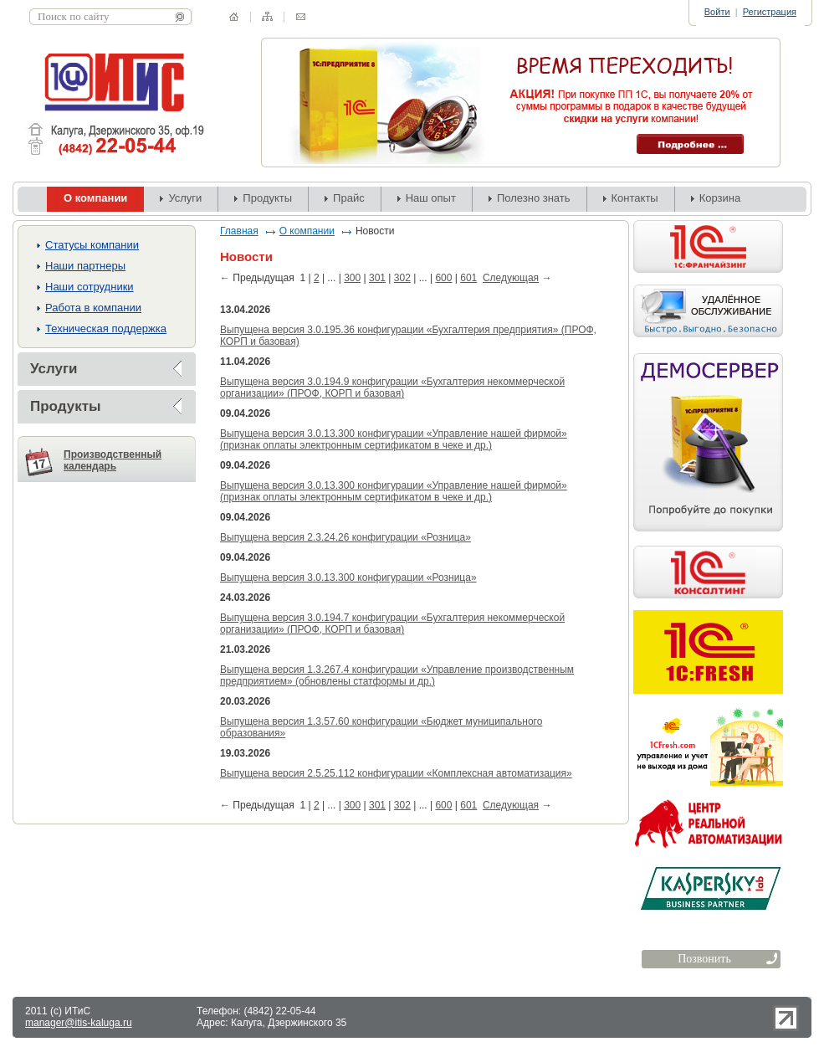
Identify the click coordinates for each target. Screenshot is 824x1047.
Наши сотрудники (89, 286)
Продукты (267, 198)
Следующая (511, 278)
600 (443, 278)
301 (377, 278)
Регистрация (769, 12)
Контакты (635, 198)
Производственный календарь (112, 460)
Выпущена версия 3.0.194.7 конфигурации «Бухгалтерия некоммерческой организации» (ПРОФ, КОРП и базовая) (392, 623)
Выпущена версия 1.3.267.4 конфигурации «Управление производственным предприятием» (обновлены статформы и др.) (397, 675)
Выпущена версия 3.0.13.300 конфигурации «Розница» (348, 577)
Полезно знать (534, 198)
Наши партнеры (85, 265)
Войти (717, 12)
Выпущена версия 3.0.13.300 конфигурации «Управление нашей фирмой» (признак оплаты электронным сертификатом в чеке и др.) (393, 439)
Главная (239, 231)
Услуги (185, 198)
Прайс (349, 198)
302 (402, 278)
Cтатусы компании (92, 245)
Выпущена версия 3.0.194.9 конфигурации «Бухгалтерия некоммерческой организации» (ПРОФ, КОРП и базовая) (392, 387)
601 (468, 278)
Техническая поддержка (105, 328)
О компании (307, 231)
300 (352, 278)
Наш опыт (431, 198)
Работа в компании (93, 307)
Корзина (720, 198)
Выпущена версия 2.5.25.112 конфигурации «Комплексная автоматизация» (396, 773)
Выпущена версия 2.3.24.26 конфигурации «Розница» (345, 537)
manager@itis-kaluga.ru (78, 1023)
